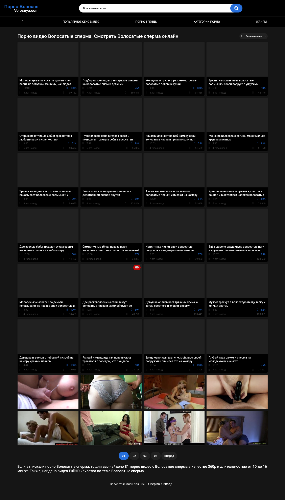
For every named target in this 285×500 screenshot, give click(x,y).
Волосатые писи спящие (127, 484)
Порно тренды (146, 21)
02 (134, 455)
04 (155, 455)
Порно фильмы (23, 22)
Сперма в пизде (160, 484)
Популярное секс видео (81, 21)
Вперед (169, 455)
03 (145, 455)
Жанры (261, 21)
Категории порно (206, 21)
